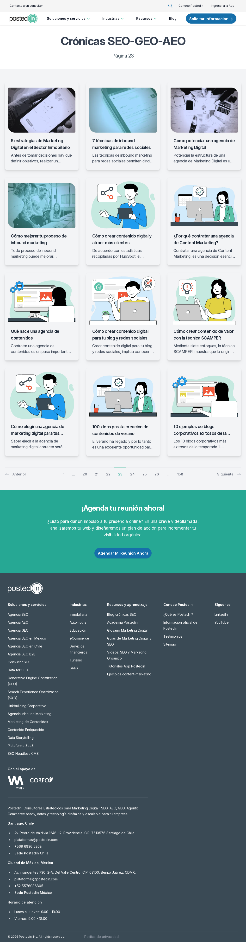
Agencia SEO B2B (22, 654)
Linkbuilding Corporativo (27, 706)
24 (132, 474)
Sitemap (169, 644)
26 (156, 474)
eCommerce (79, 638)
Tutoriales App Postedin (126, 666)
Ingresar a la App (222, 5)
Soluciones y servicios (69, 18)
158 (180, 474)
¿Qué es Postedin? (178, 614)
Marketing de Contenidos (28, 722)
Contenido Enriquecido (26, 730)
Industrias (113, 18)
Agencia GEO (18, 630)
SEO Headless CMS (23, 753)
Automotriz (78, 622)
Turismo (76, 660)
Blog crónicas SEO (121, 614)
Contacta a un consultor (26, 5)
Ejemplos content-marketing (129, 674)
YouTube (222, 622)
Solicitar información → (211, 18)
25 (144, 474)
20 (85, 474)
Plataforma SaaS (21, 745)
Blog (173, 18)
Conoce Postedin (190, 5)
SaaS (74, 668)
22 (108, 474)
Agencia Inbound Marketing (29, 714)
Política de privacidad (101, 937)
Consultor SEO (19, 662)
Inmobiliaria (78, 614)
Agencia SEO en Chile (25, 646)
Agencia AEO (18, 622)
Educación (78, 630)
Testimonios (172, 636)
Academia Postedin (122, 622)
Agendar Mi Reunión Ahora (123, 553)
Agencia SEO (18, 614)
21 (96, 474)
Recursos (147, 18)
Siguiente (229, 474)
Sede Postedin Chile (31, 853)
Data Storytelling (21, 738)
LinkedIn (221, 614)
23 (120, 474)
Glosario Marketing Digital (127, 630)
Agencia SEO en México (27, 638)
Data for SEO (18, 670)
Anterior (15, 474)
